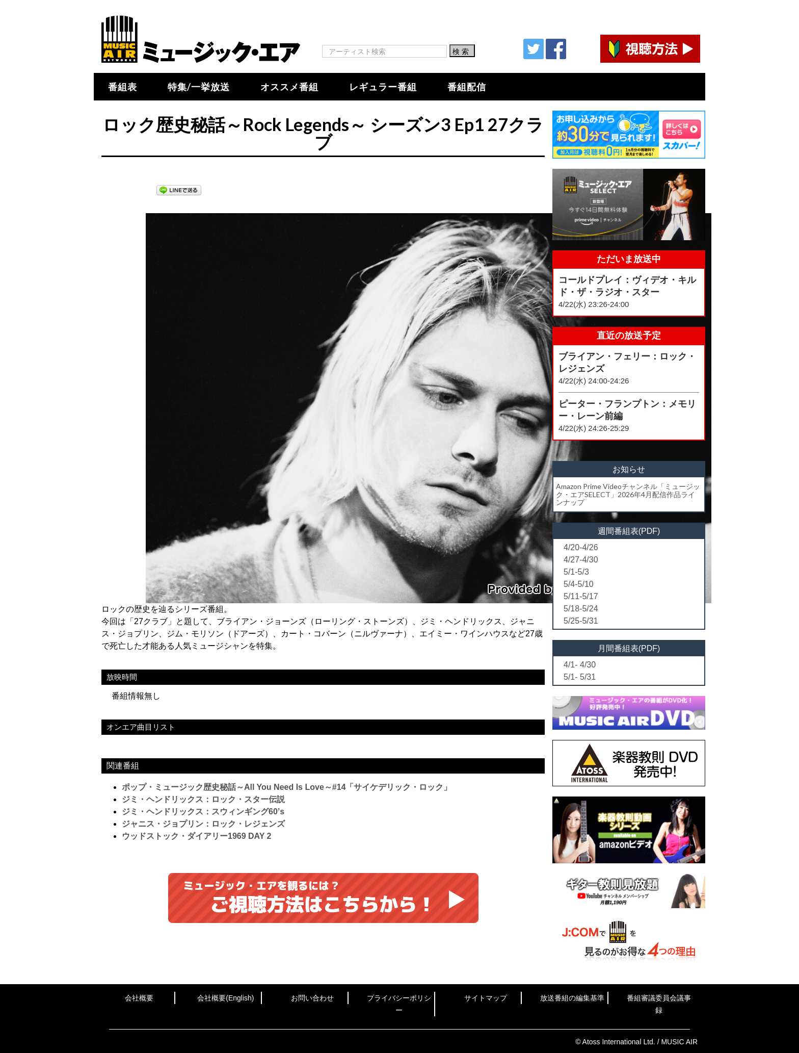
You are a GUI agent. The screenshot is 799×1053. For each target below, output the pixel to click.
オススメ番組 (289, 86)
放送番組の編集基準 (572, 998)
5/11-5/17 (581, 596)
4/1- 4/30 (580, 664)
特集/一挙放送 (199, 86)
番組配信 (466, 86)
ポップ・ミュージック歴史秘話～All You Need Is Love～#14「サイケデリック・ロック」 (286, 787)
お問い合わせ (312, 998)
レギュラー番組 (383, 86)
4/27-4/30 (581, 559)
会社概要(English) (225, 998)
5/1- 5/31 (580, 677)
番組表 (122, 86)
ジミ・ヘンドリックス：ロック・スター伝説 (203, 799)
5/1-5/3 (576, 572)
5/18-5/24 (581, 608)
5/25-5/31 (581, 621)
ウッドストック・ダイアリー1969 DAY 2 (196, 836)
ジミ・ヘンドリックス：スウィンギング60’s (203, 811)
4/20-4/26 (581, 547)
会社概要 (139, 998)
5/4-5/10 (579, 584)
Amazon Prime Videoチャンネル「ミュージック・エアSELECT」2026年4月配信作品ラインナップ (628, 494)
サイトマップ (485, 998)
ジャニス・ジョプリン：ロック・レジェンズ (203, 823)
